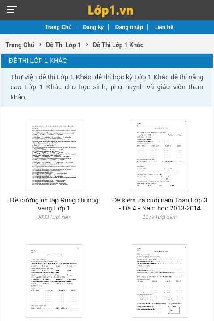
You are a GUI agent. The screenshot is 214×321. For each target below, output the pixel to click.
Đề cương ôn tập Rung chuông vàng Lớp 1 (54, 204)
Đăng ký (93, 27)
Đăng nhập (129, 27)
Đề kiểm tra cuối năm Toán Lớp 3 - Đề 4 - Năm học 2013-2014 (159, 204)
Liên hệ (164, 27)
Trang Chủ (58, 27)
